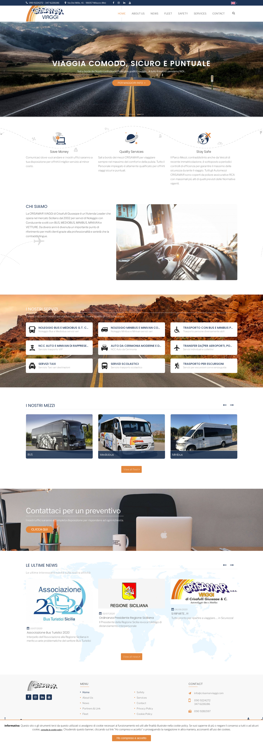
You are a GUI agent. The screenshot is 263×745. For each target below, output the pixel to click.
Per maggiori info (131, 82)
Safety (140, 692)
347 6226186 (52, 2)
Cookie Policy (144, 713)
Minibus (177, 455)
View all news (131, 656)
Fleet (85, 713)
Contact (141, 703)
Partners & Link (91, 708)
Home (85, 692)
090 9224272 (36, 2)
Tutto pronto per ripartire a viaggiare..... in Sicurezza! (202, 618)
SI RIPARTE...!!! (179, 614)
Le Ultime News (41, 565)
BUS (30, 454)
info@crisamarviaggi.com (209, 693)
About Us (87, 697)
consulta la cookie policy (51, 730)
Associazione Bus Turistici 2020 (48, 632)
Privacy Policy (145, 708)
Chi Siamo (36, 206)
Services (142, 697)
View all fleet (131, 469)
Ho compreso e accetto (131, 738)
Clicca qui (39, 529)
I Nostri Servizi (42, 309)
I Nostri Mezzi (40, 405)
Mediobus (107, 455)
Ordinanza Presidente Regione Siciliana (126, 618)
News (85, 703)
